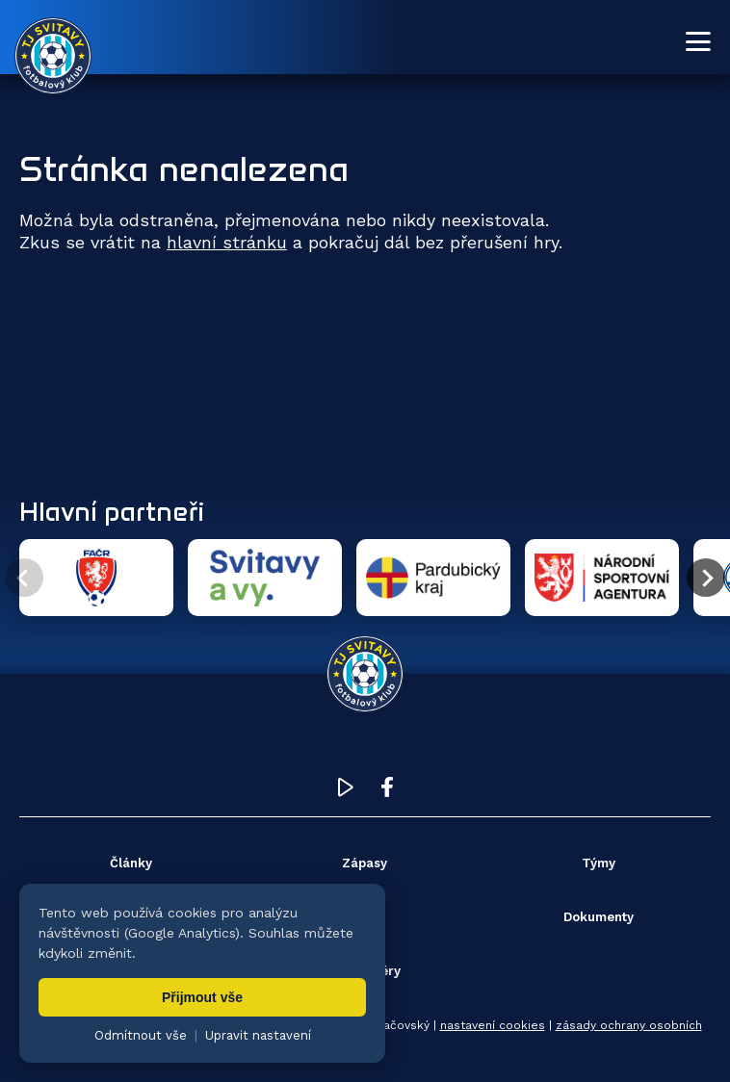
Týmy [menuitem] (598, 863)
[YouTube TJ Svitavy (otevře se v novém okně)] (345, 792)
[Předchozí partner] (24, 577)
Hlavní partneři (111, 511)
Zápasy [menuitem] (364, 863)
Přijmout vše (202, 997)
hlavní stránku (227, 242)
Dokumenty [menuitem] (598, 917)
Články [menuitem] (131, 863)
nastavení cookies (492, 1025)
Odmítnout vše (140, 1035)
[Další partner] (706, 577)
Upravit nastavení (258, 1035)
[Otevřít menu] (698, 41)
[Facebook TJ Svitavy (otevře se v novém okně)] (387, 792)
